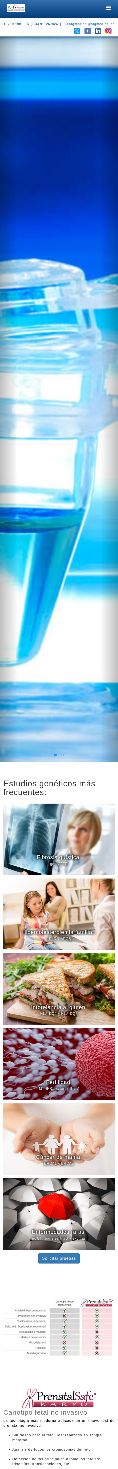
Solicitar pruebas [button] (59, 1258)
